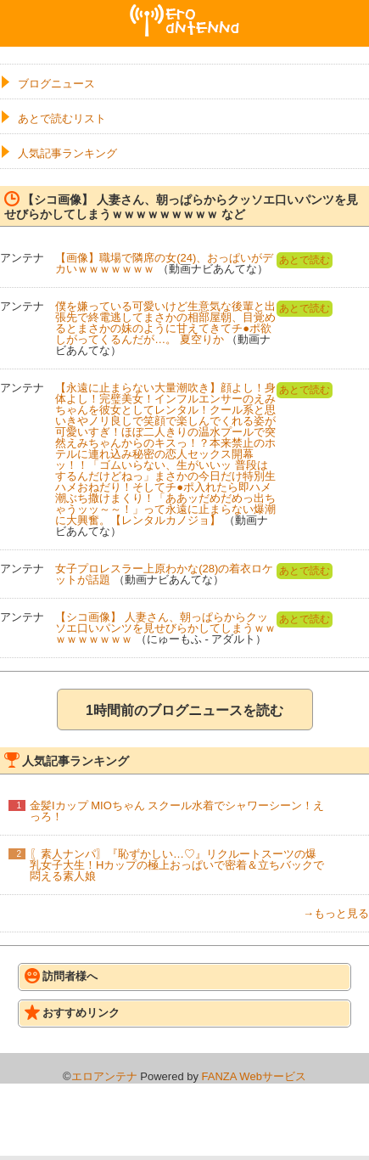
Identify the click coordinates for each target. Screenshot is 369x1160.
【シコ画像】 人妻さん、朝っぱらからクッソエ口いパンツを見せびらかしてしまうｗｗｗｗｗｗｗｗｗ (165, 628)
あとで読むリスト (62, 118)
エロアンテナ (185, 11)
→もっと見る (336, 913)
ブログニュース (56, 83)
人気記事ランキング (67, 153)
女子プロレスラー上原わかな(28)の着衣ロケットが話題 (164, 574)
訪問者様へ (61, 975)
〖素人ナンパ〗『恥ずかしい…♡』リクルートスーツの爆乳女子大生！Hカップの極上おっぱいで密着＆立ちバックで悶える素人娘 (177, 864)
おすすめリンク (72, 1012)
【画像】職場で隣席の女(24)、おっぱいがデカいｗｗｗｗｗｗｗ (164, 263)
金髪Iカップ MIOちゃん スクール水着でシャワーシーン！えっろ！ (177, 811)
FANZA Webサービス (254, 1076)
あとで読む (304, 260)
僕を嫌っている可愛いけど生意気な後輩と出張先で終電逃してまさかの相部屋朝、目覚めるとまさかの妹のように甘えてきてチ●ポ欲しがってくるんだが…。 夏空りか (165, 323)
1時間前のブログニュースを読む (184, 710)
